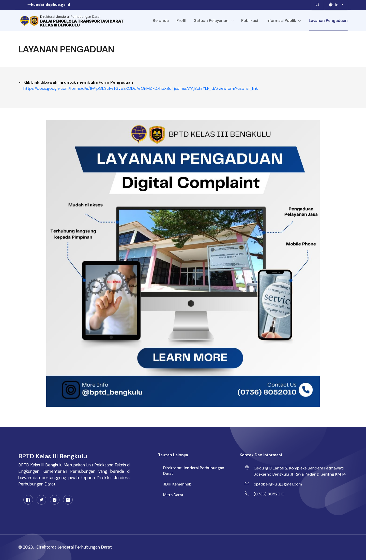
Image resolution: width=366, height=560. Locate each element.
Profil (181, 20)
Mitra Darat (173, 494)
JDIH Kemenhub (177, 484)
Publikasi (249, 20)
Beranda (161, 20)
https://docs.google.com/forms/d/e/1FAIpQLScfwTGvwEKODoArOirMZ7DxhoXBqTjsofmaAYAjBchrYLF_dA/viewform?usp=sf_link (140, 88)
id (334, 4)
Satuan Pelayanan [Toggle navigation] (214, 21)
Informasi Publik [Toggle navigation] (283, 21)
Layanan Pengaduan (328, 20)
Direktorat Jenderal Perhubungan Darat (193, 470)
